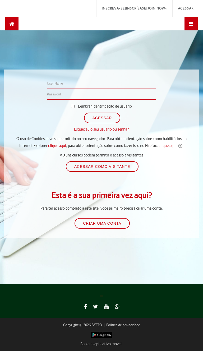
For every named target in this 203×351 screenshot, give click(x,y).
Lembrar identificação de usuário (105, 106)
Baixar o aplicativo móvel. (101, 343)
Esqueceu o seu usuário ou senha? (101, 129)
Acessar (185, 8)
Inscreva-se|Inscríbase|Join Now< (134, 8)
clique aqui (57, 145)
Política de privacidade (123, 325)
